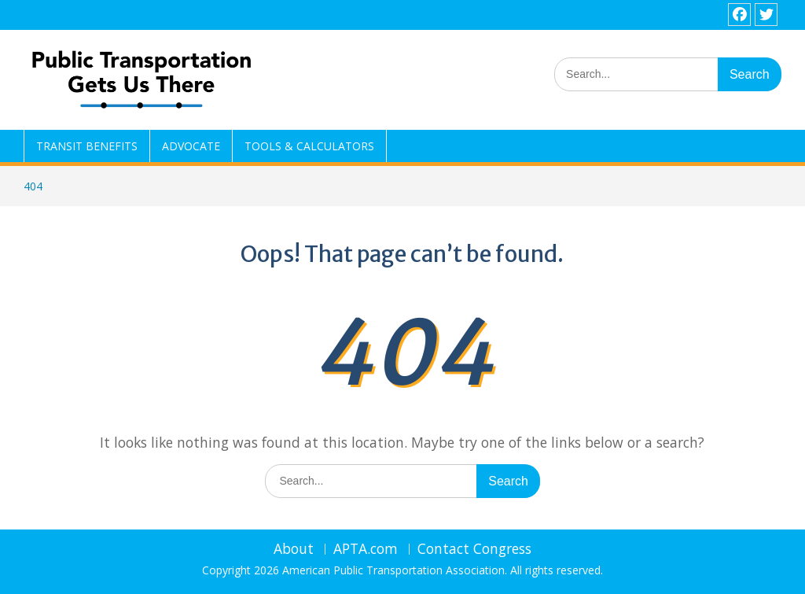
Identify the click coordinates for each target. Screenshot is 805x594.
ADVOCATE (191, 145)
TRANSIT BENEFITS (87, 145)
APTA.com (365, 549)
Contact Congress (474, 549)
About (294, 549)
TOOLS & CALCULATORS (309, 145)
